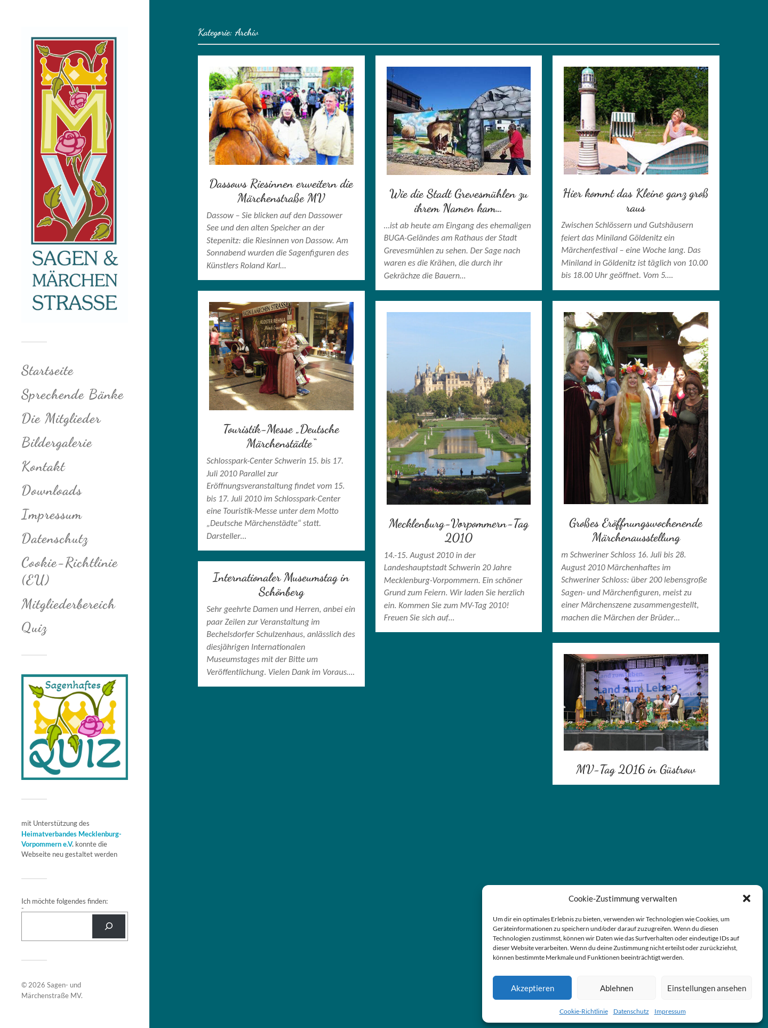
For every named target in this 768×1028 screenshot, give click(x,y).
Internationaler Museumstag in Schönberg (281, 584)
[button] (746, 898)
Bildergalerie (56, 442)
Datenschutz (631, 1011)
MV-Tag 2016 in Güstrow (635, 769)
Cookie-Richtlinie (583, 1011)
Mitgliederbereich (68, 603)
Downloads (51, 490)
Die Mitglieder (61, 418)
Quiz (34, 627)
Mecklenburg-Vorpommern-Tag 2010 (459, 530)
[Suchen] (108, 926)
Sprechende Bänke (72, 394)
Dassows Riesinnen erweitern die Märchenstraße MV (281, 190)
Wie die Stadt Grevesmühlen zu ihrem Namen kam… (458, 200)
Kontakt (43, 466)
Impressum (670, 1011)
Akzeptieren (532, 988)
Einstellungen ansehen (706, 988)
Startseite (47, 370)
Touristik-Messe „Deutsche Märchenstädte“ (281, 435)
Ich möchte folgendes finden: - (64, 904)
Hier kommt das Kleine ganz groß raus (636, 200)
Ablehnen (616, 988)
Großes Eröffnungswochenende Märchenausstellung (635, 529)
